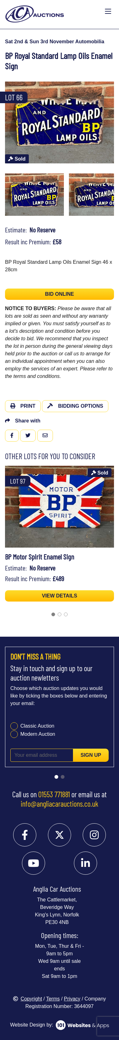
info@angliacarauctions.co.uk (59, 803)
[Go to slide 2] (59, 614)
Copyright (27, 998)
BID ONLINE (59, 294)
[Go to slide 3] (66, 614)
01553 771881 (54, 794)
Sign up (90, 755)
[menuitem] (34, 194)
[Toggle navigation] (108, 12)
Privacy (72, 998)
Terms (53, 998)
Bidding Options (75, 406)
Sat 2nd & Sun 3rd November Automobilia (54, 41)
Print (22, 406)
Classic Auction (37, 726)
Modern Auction (37, 734)
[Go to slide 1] (53, 614)
